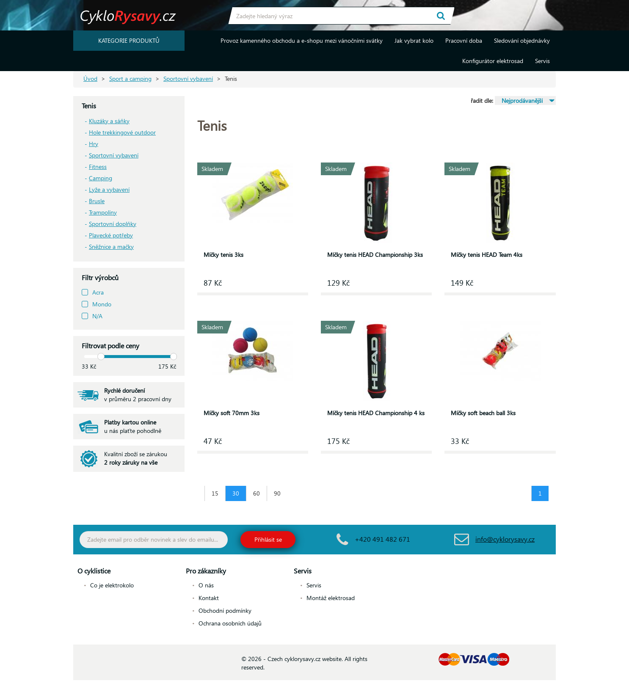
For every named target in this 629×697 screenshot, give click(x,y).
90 (277, 493)
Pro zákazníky (206, 570)
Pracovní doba (463, 40)
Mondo (101, 304)
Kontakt (209, 598)
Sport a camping (130, 78)
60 (256, 493)
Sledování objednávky (522, 40)
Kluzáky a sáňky (109, 121)
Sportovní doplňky (112, 224)
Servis (542, 61)
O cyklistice (93, 570)
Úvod (90, 78)
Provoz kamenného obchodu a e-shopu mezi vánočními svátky (302, 40)
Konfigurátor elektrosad (492, 61)
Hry (93, 144)
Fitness (98, 167)
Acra (98, 292)
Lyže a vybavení (109, 189)
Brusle (97, 201)
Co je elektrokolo (112, 585)
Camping (100, 178)
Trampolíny (103, 212)
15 (215, 493)
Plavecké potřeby (111, 235)
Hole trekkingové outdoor (122, 132)
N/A (97, 316)
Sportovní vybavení (188, 78)
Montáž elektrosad (330, 598)
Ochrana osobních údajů (230, 623)
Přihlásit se (268, 539)
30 (235, 493)
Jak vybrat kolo (414, 40)
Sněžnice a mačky (111, 246)
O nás (206, 585)
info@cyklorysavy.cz (505, 538)
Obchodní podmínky (225, 610)
